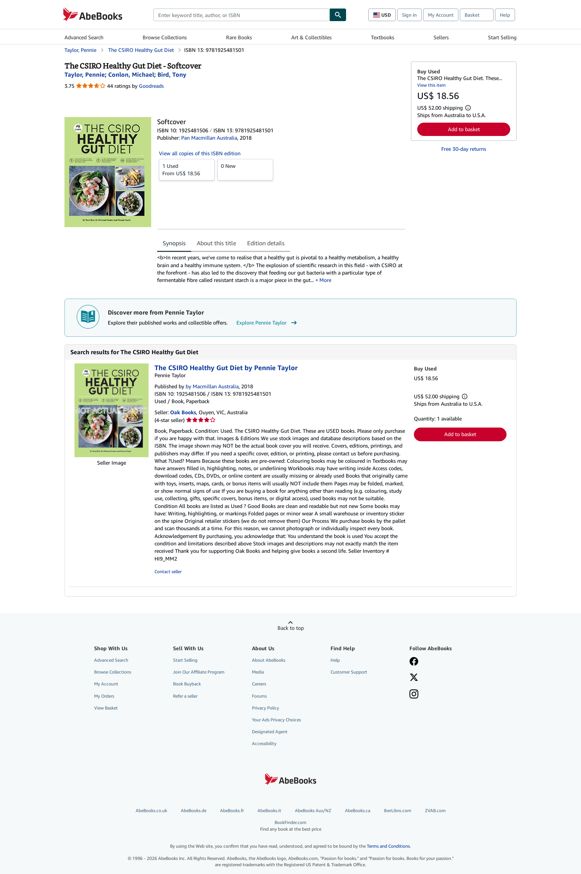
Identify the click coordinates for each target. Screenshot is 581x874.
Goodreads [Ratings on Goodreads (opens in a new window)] (151, 86)
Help (505, 15)
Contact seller (168, 571)
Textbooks (382, 37)
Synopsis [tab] (174, 243)
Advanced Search (83, 37)
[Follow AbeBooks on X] (413, 678)
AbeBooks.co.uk (151, 810)
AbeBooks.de (193, 810)
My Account (441, 15)
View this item (431, 85)
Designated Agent (270, 731)
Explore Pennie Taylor (267, 322)
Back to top (291, 628)
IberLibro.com (397, 810)
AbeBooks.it (269, 810)
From (186, 169)
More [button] (325, 280)
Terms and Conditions (388, 846)
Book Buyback (187, 684)
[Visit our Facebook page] (413, 662)
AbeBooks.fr (232, 810)
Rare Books (239, 37)
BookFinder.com (290, 826)
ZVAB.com (435, 810)
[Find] (338, 15)
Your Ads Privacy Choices (276, 719)
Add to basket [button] (464, 129)
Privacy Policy (265, 708)
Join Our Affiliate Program (199, 672)
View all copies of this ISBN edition (199, 153)
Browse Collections (165, 37)
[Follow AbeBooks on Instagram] (413, 694)
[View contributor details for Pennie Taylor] (84, 74)
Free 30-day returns (463, 149)
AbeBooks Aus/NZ (313, 810)
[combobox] (241, 15)
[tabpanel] (281, 269)
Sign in (409, 15)
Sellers (441, 37)
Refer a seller (185, 696)
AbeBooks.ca (357, 810)
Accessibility (264, 743)
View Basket (106, 708)
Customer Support (349, 672)
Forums (259, 696)
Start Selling (502, 37)
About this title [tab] (216, 243)
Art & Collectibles (311, 37)
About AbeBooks (268, 660)
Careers (259, 684)
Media (258, 672)
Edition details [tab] (266, 243)
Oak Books (183, 412)
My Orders (104, 696)
